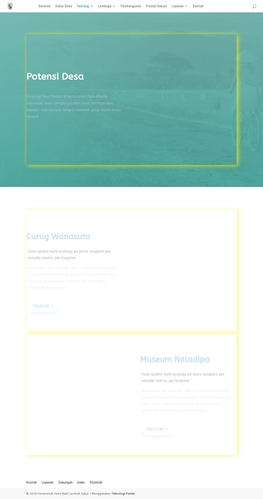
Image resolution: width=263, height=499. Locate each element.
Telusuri (41, 306)
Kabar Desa (63, 6)
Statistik (96, 482)
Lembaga (104, 6)
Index (81, 482)
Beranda (45, 6)
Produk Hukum (156, 6)
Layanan (178, 6)
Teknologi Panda (122, 493)
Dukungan (65, 482)
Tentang (83, 6)
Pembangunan (131, 6)
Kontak (198, 6)
